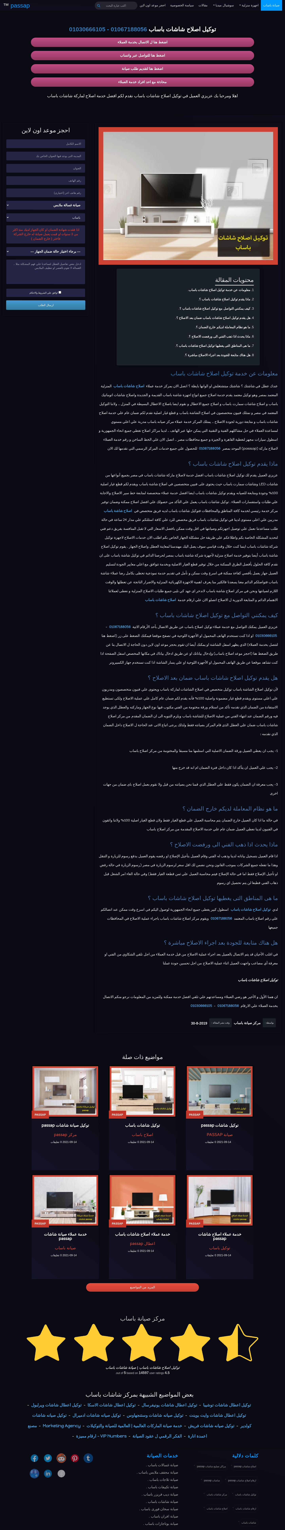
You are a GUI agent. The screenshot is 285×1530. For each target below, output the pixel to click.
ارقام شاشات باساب (246, 1508)
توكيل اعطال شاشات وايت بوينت (217, 1415)
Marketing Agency (62, 1425)
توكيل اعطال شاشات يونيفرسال (169, 1404)
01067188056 (129, 29)
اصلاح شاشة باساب (118, 511)
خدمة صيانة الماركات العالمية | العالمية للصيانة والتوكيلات (134, 1425)
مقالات (203, 5)
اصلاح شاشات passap (245, 1466)
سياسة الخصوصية (182, 5)
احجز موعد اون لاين (152, 5)
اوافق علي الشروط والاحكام (45, 292)
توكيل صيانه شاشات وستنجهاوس (155, 1415)
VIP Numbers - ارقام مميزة (101, 1436)
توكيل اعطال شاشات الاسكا (111, 1404)
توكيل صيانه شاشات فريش (211, 1425)
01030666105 (87, 29)
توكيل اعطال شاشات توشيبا (227, 1404)
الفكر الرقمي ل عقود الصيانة (157, 1436)
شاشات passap (212, 1480)
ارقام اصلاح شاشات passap (242, 1480)
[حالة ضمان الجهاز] (45, 251)
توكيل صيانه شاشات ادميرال (96, 1415)
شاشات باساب (248, 1522)
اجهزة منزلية (249, 5)
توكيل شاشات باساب (245, 1494)
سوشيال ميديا (224, 5)
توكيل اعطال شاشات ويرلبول (56, 1404)
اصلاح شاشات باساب (128, 386)
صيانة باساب (271, 5)
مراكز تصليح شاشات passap (211, 1466)
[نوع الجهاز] (45, 205)
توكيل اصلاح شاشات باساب (202, 373)
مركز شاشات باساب (217, 1494)
